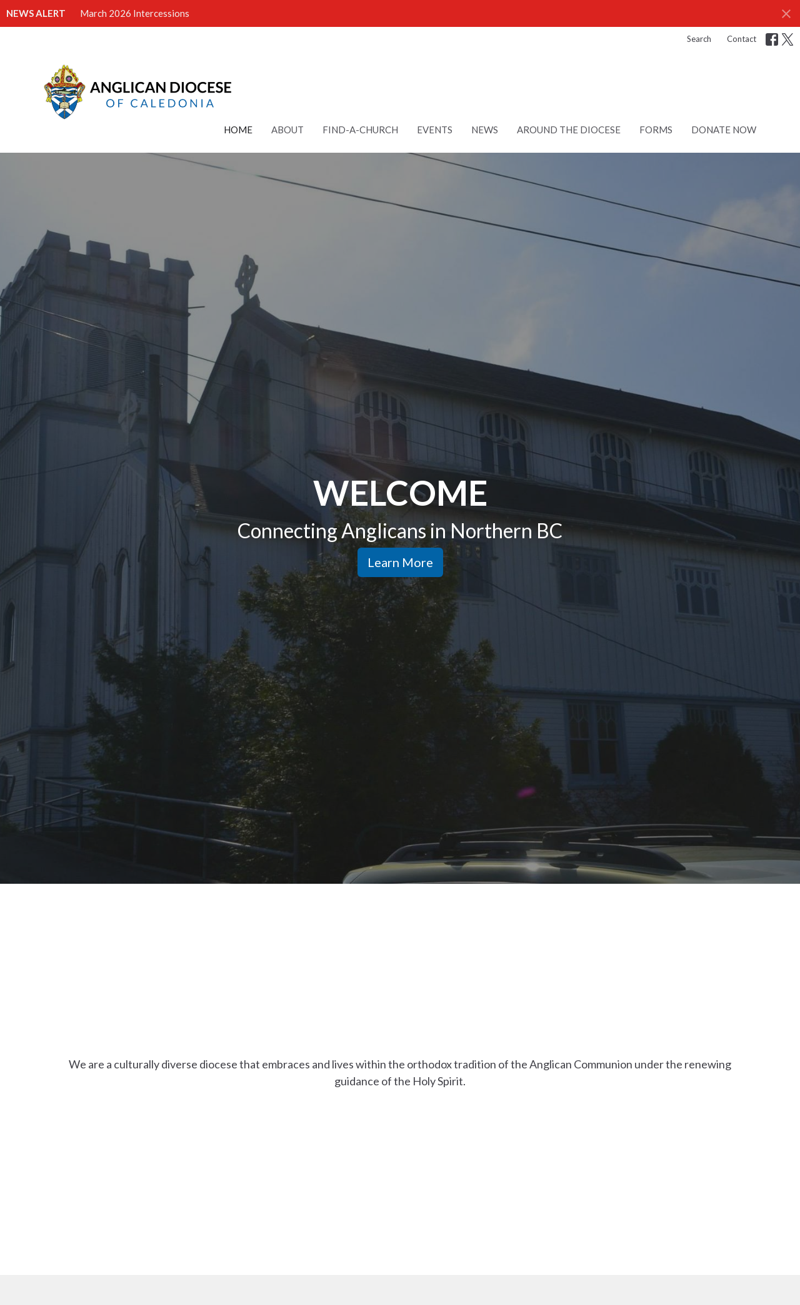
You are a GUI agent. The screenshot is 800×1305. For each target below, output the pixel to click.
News (484, 129)
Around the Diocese (569, 129)
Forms (655, 129)
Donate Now (723, 129)
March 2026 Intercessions (134, 13)
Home (238, 129)
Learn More (400, 562)
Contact (741, 39)
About (287, 129)
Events (434, 129)
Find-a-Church (360, 129)
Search (699, 39)
